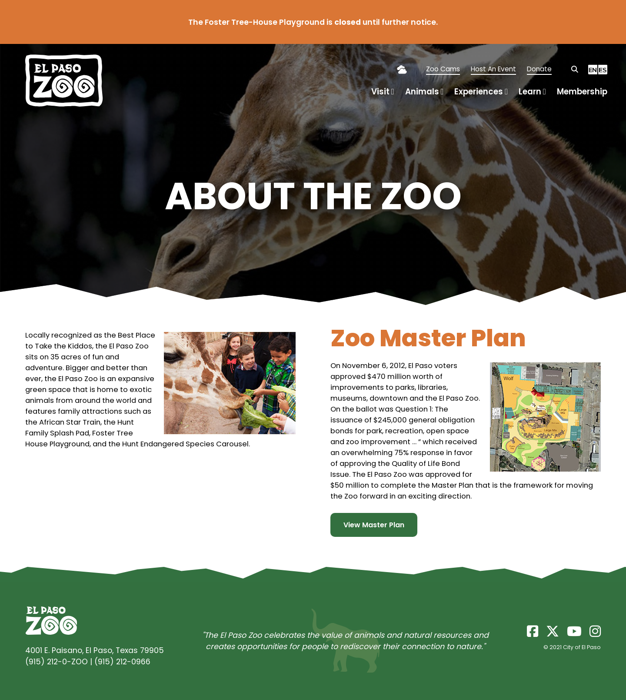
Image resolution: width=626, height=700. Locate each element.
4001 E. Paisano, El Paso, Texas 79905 (94, 650)
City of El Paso (582, 647)
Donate (539, 69)
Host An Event (493, 69)
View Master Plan (373, 525)
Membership (582, 91)
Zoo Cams (443, 69)
